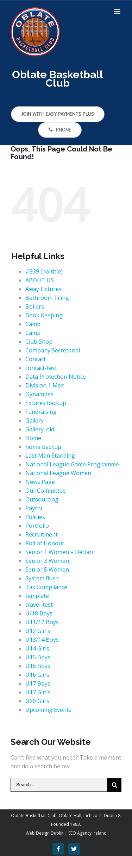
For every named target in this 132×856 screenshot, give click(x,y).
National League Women (58, 473)
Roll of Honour (44, 543)
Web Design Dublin (45, 833)
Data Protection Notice (55, 376)
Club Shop (38, 341)
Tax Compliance (46, 587)
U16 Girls (37, 675)
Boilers (34, 306)
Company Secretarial (52, 350)
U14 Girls (37, 648)
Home (33, 438)
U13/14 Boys (42, 639)
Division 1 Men (44, 385)
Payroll (34, 508)
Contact (35, 359)
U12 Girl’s (37, 631)
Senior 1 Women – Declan (59, 552)
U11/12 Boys (42, 622)
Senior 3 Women (47, 561)
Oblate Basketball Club (34, 815)
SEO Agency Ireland (87, 833)
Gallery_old (39, 429)
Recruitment (41, 534)
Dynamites (39, 394)
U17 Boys (37, 683)
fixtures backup (45, 403)
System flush (42, 578)
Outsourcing (41, 499)
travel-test (39, 604)
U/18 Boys (38, 613)
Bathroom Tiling (47, 298)
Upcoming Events (48, 710)
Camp (32, 324)
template (37, 596)
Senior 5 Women (47, 569)
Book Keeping (44, 315)
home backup (43, 447)
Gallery (34, 420)
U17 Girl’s (37, 692)
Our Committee (45, 490)
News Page (40, 482)
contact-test (41, 368)
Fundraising (41, 412)
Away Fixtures (43, 289)
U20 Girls (37, 701)
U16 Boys (37, 666)
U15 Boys (37, 657)
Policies (35, 517)
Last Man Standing (50, 455)
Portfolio (37, 526)
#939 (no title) (44, 271)
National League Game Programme (72, 464)
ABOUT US (39, 280)
